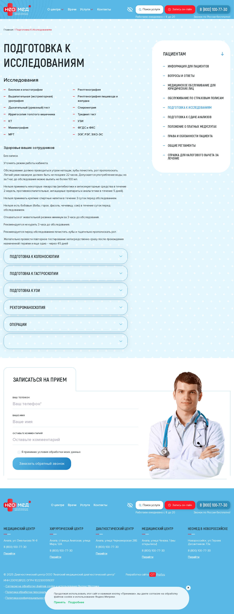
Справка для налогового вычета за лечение (193, 156)
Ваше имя (19, 416)
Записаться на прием (40, 379)
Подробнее (76, 602)
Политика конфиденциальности (26, 598)
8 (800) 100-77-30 (213, 9)
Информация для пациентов (188, 66)
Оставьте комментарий (28, 433)
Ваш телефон (21, 398)
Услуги (85, 9)
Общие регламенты (182, 145)
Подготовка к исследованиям (190, 107)
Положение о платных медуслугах (192, 126)
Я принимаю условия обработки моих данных (51, 452)
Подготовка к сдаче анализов (190, 117)
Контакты (104, 9)
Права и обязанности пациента (190, 136)
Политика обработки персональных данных (33, 592)
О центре (54, 9)
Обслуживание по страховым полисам (196, 98)
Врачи (72, 9)
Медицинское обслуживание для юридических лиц (192, 86)
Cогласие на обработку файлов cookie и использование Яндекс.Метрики (52, 586)
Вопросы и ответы (181, 75)
